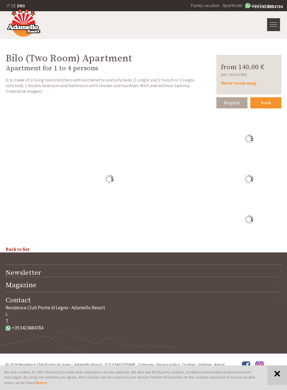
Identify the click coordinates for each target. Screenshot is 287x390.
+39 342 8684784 (264, 6)
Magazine (143, 285)
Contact (143, 300)
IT (8, 5)
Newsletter (143, 273)
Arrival (219, 365)
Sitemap (205, 365)
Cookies (189, 365)
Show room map (238, 83)
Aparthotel (232, 5)
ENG (21, 5)
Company (146, 365)
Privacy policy (168, 365)
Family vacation (205, 5)
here (41, 383)
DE (13, 5)
